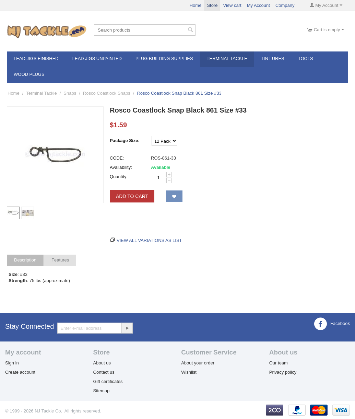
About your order (197, 362)
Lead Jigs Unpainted (97, 58)
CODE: (117, 158)
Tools (305, 58)
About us (102, 362)
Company (285, 5)
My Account (258, 5)
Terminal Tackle (227, 58)
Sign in (12, 362)
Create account (20, 372)
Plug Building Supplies (164, 58)
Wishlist (189, 372)
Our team (278, 362)
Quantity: (119, 176)
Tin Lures (272, 58)
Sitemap (101, 390)
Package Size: (125, 140)
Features (60, 260)
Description (25, 260)
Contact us (104, 372)
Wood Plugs (29, 74)
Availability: (121, 167)
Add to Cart (132, 196)
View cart (232, 5)
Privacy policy (282, 372)
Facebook (332, 323)
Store (212, 5)
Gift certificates (108, 381)
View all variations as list (149, 240)
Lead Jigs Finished (36, 58)
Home (196, 5)
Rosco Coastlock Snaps (106, 93)
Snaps (69, 93)
